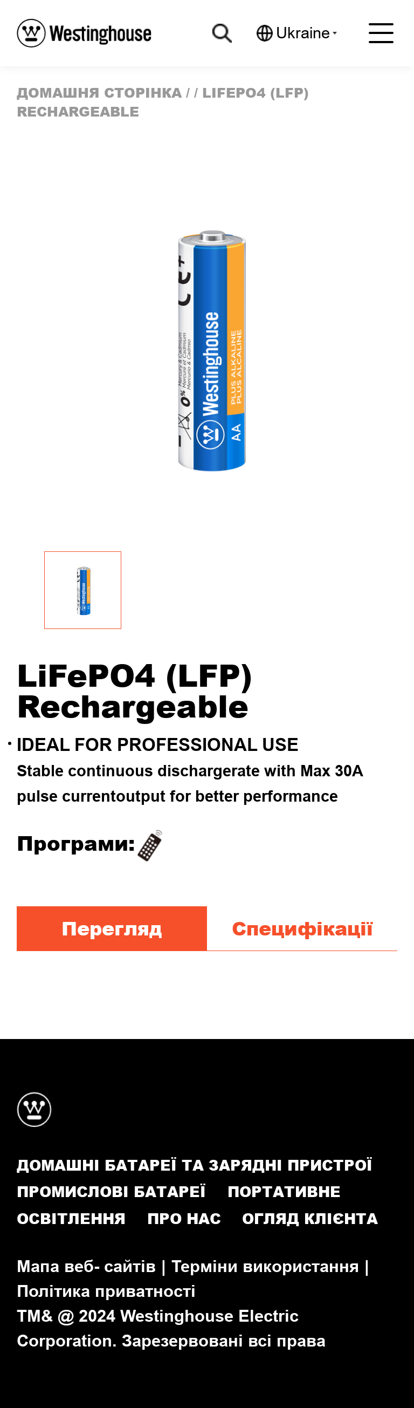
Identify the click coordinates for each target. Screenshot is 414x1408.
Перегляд (111, 928)
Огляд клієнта (310, 1218)
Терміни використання (265, 1266)
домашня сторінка (99, 92)
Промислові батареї (111, 1191)
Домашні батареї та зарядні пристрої (194, 1165)
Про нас (184, 1218)
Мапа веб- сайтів (86, 1266)
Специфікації (302, 928)
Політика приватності (106, 1291)
